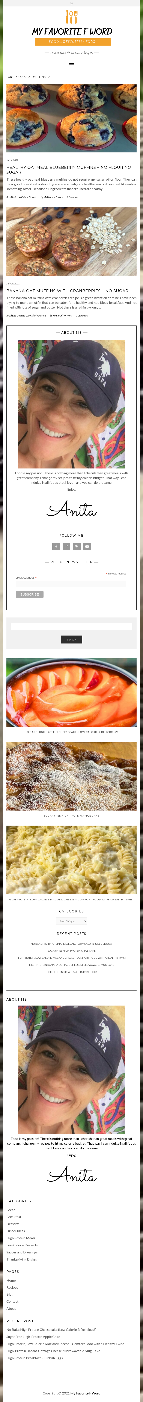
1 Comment (72, 197)
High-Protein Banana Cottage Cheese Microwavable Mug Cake (71, 964)
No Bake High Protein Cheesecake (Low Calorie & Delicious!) (71, 943)
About (11, 1308)
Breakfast (11, 197)
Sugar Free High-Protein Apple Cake (72, 950)
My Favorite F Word (85, 1393)
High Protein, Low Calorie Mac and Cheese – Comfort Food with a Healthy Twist (71, 957)
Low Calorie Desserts (27, 197)
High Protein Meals (20, 1238)
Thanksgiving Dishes (21, 1259)
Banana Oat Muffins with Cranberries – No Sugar (67, 291)
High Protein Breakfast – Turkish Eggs (71, 972)
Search (71, 639)
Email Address (26, 577)
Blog (10, 1294)
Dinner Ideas (15, 1231)
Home (11, 1280)
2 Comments (82, 315)
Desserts (21, 315)
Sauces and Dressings (22, 1252)
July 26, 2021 (13, 283)
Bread (10, 1210)
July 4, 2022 (12, 160)
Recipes (12, 1287)
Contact (12, 1301)
